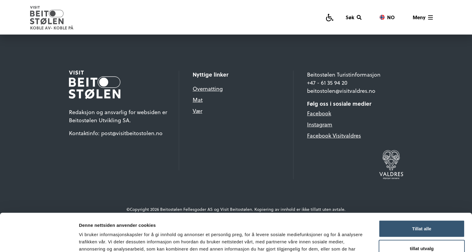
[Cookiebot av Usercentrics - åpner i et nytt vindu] (39, 240)
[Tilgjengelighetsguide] (330, 17)
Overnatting (208, 89)
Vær (197, 111)
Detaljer (320, 240)
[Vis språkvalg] (387, 17)
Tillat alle (421, 193)
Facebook (319, 113)
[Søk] (354, 17)
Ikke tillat (421, 232)
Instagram (319, 124)
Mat (198, 100)
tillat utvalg (421, 212)
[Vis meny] (423, 17)
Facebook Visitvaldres (334, 135)
